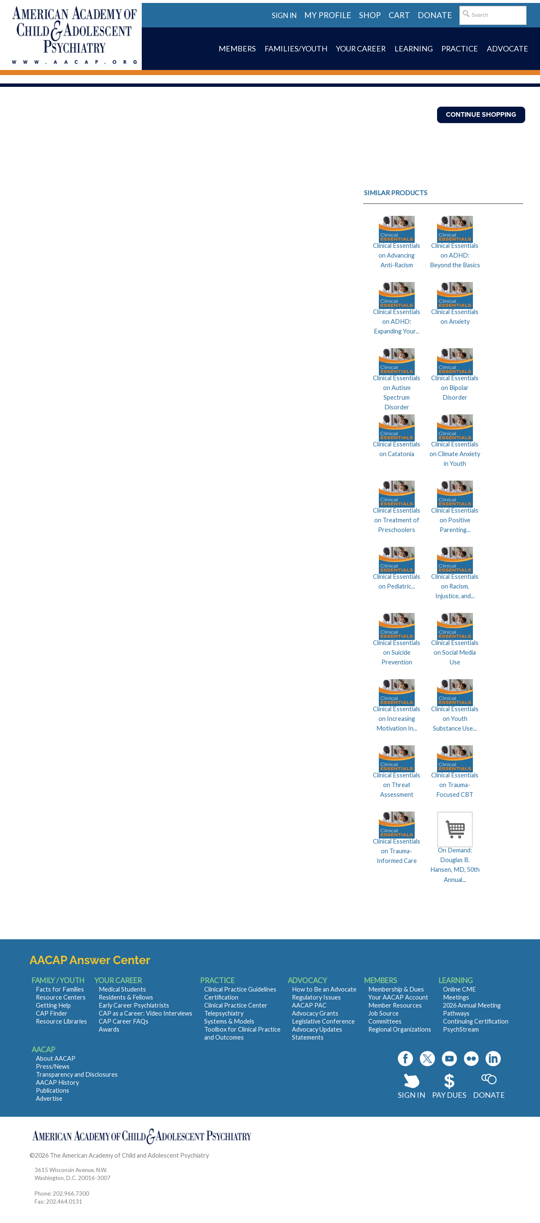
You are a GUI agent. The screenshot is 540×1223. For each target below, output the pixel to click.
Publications (52, 1090)
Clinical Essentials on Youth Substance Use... (454, 718)
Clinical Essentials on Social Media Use (454, 652)
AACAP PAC (309, 1005)
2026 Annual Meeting (472, 1005)
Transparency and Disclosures (77, 1074)
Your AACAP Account (398, 997)
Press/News (53, 1066)
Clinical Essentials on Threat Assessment (396, 784)
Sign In (411, 1094)
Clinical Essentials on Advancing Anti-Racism (396, 255)
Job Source (383, 1013)
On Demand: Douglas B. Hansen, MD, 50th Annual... (455, 865)
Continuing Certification (475, 1021)
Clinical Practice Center (235, 1005)
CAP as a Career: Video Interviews (145, 1013)
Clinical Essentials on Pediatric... (396, 581)
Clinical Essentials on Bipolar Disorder (454, 387)
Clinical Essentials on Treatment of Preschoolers (396, 520)
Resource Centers (61, 997)
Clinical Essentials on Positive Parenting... (454, 520)
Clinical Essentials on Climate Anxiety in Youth (454, 454)
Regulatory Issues (316, 997)
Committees (385, 1021)
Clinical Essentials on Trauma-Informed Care (396, 851)
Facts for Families (60, 989)
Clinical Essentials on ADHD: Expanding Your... (396, 321)
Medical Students (122, 989)
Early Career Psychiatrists (134, 1005)
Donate (489, 1094)
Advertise (49, 1098)
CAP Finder (52, 1013)
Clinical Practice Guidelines (240, 989)
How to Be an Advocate (324, 989)
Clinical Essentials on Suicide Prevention (396, 652)
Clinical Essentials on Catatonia (396, 449)
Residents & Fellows (126, 997)
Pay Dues (449, 1094)
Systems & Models (229, 1021)
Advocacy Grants (315, 1013)
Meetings (456, 997)
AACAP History (57, 1082)
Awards (109, 1029)
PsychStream (461, 1029)
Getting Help (53, 1005)
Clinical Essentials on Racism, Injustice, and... (454, 586)
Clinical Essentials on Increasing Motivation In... (396, 718)
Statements (308, 1037)
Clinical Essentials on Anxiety (454, 316)
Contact (221, 1155)
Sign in (284, 15)
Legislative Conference (323, 1021)
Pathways (456, 1013)
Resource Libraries (61, 1021)
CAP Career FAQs (123, 1021)
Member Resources (395, 1005)
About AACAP (56, 1058)
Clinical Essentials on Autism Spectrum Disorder (396, 392)
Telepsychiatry (223, 1013)
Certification (221, 997)
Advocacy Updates (317, 1029)
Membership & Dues (396, 989)
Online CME (459, 989)
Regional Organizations (399, 1029)
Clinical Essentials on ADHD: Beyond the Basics (455, 255)
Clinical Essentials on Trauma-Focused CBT (454, 784)
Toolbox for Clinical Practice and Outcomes (242, 1033)
